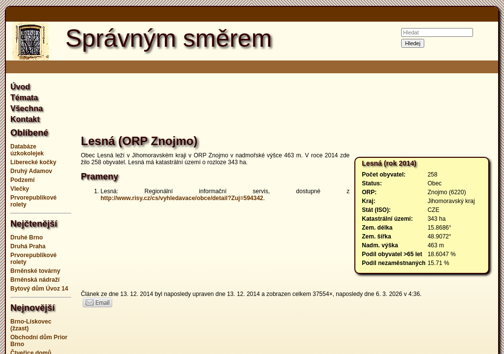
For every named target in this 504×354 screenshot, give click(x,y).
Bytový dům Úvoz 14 (39, 288)
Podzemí (22, 180)
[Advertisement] (287, 105)
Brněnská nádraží (35, 279)
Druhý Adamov (31, 171)
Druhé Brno (26, 237)
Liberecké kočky (33, 162)
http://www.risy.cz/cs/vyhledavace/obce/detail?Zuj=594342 (181, 198)
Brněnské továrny (35, 270)
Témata (24, 97)
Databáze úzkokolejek (27, 150)
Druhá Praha (27, 246)
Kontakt (25, 119)
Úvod (20, 87)
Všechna (26, 108)
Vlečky (19, 188)
